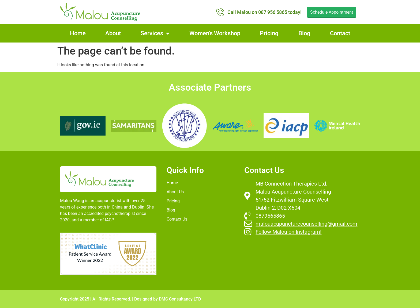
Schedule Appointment (331, 12)
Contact (340, 33)
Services (155, 33)
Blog (304, 33)
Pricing (269, 33)
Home (78, 33)
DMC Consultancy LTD (180, 299)
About (113, 33)
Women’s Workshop (214, 33)
